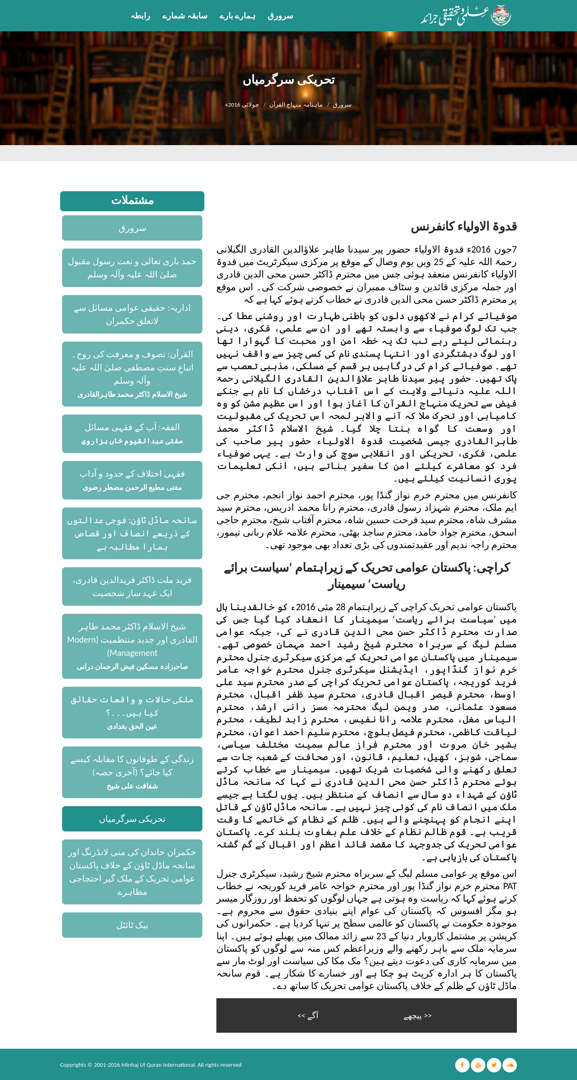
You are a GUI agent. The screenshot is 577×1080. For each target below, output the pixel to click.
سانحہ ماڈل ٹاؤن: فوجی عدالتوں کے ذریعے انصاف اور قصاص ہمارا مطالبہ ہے (132, 533)
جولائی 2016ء (242, 104)
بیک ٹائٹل (132, 925)
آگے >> (307, 1014)
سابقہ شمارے (185, 15)
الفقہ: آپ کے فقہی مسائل (132, 427)
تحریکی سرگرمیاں (132, 818)
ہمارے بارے (238, 15)
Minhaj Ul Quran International (158, 1064)
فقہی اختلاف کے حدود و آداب (132, 473)
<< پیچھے (417, 1014)
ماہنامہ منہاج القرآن (296, 104)
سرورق (280, 15)
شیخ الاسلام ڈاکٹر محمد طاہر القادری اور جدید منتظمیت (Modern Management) (132, 639)
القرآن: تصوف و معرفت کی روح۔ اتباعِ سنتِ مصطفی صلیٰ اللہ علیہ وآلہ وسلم (132, 367)
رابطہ (140, 15)
